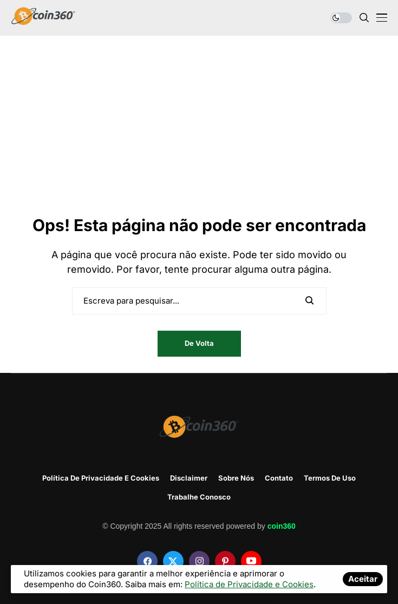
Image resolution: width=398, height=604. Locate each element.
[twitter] (173, 561)
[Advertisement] (199, 133)
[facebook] (147, 561)
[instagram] (199, 561)
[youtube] (251, 561)
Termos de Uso (330, 478)
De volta (199, 343)
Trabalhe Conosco (199, 497)
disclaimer (188, 478)
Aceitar (362, 579)
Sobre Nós (236, 478)
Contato (279, 478)
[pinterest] (225, 561)
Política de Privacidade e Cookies (100, 478)
